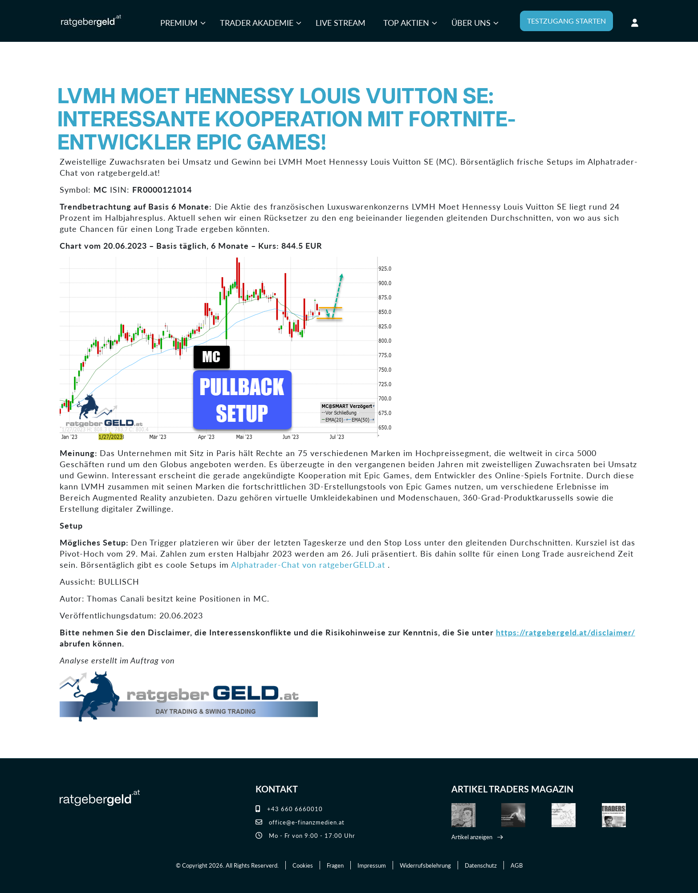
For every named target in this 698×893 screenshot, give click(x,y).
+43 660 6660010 (289, 808)
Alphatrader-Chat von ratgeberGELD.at (308, 564)
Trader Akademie (256, 22)
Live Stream (340, 22)
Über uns (471, 22)
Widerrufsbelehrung (425, 865)
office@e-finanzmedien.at (300, 822)
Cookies (302, 865)
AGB (517, 865)
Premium (179, 22)
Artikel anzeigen (471, 836)
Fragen (335, 865)
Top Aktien (406, 22)
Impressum (371, 865)
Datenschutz (481, 865)
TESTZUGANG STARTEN (566, 21)
